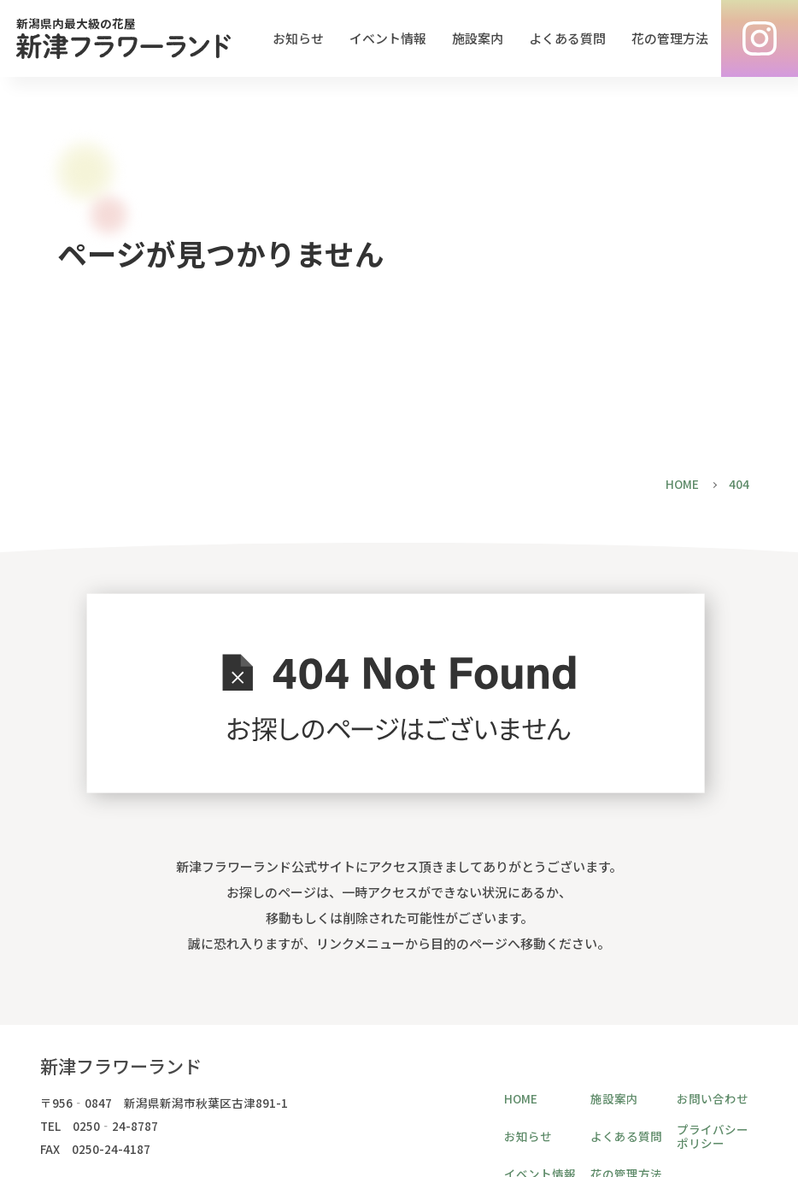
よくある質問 (567, 38)
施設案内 (477, 38)
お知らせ (298, 38)
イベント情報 (387, 38)
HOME (520, 1098)
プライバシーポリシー (712, 1136)
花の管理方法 (669, 38)
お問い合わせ (712, 1098)
